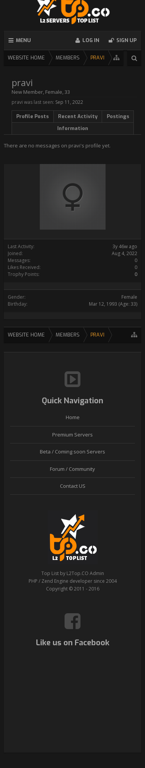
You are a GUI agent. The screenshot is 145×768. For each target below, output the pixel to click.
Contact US (72, 485)
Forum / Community (72, 468)
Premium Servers (72, 434)
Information (72, 128)
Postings (118, 116)
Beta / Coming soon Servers (72, 451)
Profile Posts (32, 116)
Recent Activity (77, 116)
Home (73, 417)
